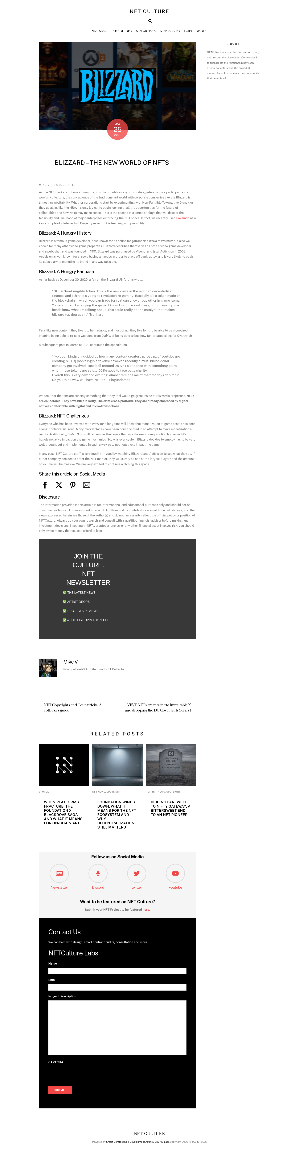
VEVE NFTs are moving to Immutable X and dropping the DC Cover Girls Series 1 (158, 709)
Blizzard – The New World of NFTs (112, 163)
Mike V (44, 186)
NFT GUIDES (122, 32)
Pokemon (182, 219)
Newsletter (59, 888)
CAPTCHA (55, 1063)
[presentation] (77, 1074)
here (146, 910)
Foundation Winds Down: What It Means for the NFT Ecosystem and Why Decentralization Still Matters (116, 815)
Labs (188, 32)
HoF (148, 792)
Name (52, 964)
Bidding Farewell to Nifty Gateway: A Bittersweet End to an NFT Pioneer (170, 809)
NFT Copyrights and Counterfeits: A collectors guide (73, 709)
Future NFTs (65, 186)
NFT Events (170, 32)
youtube (175, 888)
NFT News (100, 32)
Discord (98, 888)
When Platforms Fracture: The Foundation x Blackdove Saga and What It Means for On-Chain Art (63, 813)
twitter (137, 888)
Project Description (62, 997)
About (201, 32)
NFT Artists (146, 32)
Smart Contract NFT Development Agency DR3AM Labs (138, 1142)
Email (52, 980)
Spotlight (46, 792)
